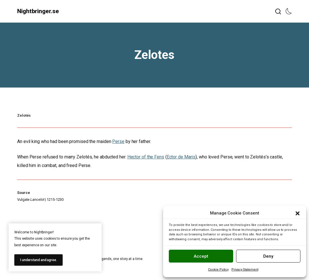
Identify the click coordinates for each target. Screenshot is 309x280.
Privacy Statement (244, 269)
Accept (201, 256)
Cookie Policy (218, 269)
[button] (297, 213)
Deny (268, 256)
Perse (118, 141)
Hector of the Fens (145, 157)
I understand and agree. (38, 260)
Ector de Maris (181, 157)
